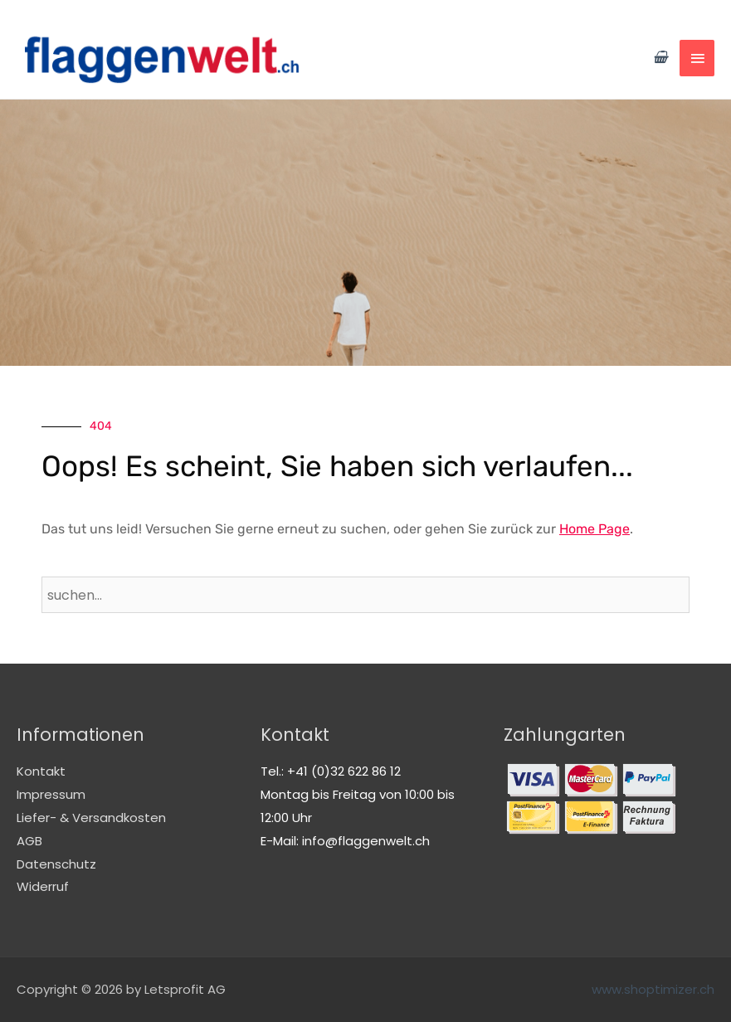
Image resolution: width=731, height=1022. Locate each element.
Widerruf (43, 886)
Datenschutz (56, 864)
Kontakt (41, 771)
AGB (29, 840)
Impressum (51, 794)
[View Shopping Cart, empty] (660, 57)
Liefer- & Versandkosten (91, 817)
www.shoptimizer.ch (653, 989)
